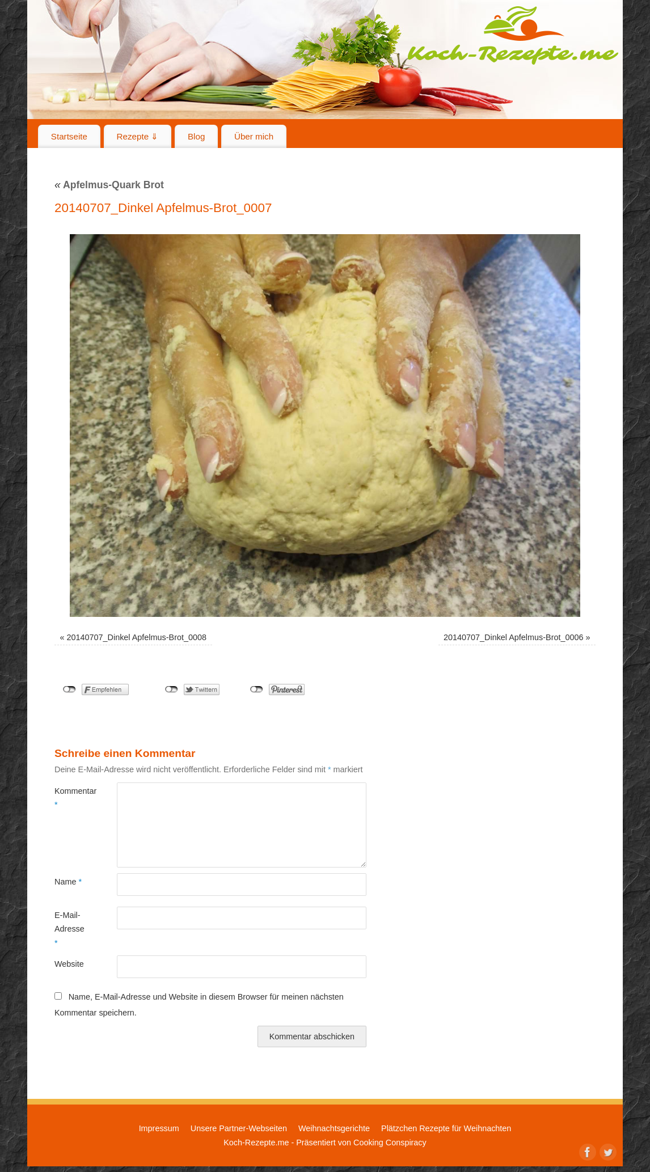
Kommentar (70, 797)
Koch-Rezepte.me (512, 35)
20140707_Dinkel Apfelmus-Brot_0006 (513, 637)
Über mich (253, 136)
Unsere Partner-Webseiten (239, 1128)
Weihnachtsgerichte (334, 1128)
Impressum (159, 1128)
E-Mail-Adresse (69, 929)
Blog (196, 136)
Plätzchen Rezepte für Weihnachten (446, 1128)
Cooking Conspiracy (390, 1142)
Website (69, 963)
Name (68, 881)
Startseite (69, 136)
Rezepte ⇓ (138, 136)
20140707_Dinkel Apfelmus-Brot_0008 (136, 637)
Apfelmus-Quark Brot (109, 185)
